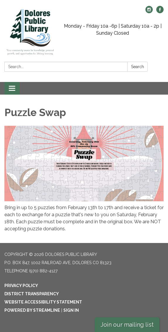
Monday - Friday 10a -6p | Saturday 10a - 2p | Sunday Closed (113, 29)
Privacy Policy (21, 285)
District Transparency (31, 293)
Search (137, 66)
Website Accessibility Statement (43, 302)
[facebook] (160, 11)
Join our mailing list (127, 324)
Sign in (71, 310)
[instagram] (149, 11)
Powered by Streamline (32, 310)
